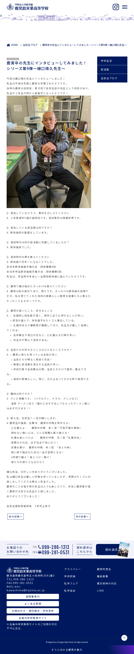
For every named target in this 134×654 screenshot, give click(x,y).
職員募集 (102, 576)
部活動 (105, 69)
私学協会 (69, 590)
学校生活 (106, 60)
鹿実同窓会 (104, 569)
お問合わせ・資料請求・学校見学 (33, 610)
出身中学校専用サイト (33, 618)
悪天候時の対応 (107, 583)
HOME (14, 45)
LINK (100, 590)
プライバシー (72, 569)
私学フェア (71, 583)
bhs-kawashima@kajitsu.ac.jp (26, 588)
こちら (16, 628)
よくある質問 (32, 603)
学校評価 (69, 576)
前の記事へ (15, 516)
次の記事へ (82, 516)
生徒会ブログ (30, 45)
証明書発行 (33, 596)
